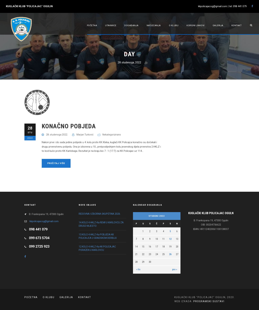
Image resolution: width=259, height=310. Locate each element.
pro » (174, 269)
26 (170, 254)
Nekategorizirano (111, 134)
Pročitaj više (56, 163)
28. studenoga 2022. (57, 134)
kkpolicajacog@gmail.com (44, 221)
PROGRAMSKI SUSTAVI (208, 301)
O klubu (174, 25)
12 (170, 239)
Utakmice (110, 25)
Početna (92, 25)
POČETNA (31, 297)
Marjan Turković (84, 134)
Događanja (131, 25)
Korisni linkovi (196, 25)
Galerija (218, 25)
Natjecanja (154, 25)
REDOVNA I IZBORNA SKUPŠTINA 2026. (100, 213)
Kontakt (237, 25)
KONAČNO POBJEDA (69, 126)
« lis (138, 269)
